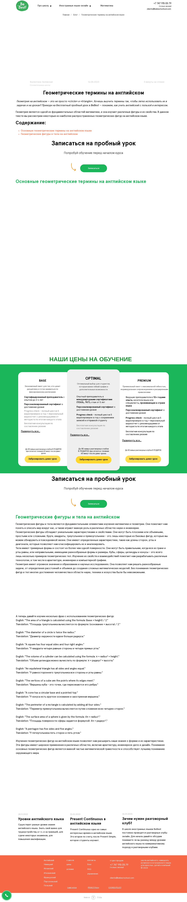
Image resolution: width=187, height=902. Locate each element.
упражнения (92, 874)
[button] (93, 168)
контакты (91, 860)
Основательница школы (40, 85)
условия (70, 869)
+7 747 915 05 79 (162, 3)
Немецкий (48, 864)
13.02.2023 (75, 814)
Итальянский (49, 873)
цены (68, 864)
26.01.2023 (127, 814)
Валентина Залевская (41, 82)
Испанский (48, 868)
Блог (75, 15)
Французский (50, 877)
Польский (48, 885)
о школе (70, 860)
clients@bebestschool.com (159, 9)
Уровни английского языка (41, 819)
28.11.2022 (23, 814)
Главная (66, 15)
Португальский (50, 881)
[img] (93, 787)
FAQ (89, 869)
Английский (49, 860)
